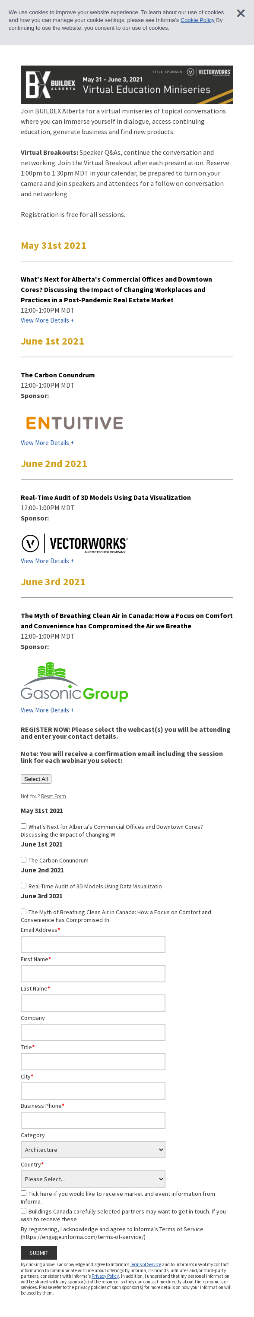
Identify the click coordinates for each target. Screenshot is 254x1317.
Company (33, 1018)
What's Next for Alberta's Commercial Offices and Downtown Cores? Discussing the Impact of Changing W (112, 830)
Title (28, 1047)
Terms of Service (145, 1264)
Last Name (35, 988)
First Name (36, 959)
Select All (36, 779)
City (27, 1076)
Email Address (40, 930)
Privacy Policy (105, 1276)
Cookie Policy (198, 20)
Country (32, 1164)
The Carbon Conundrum (59, 860)
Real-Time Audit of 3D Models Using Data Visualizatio (95, 886)
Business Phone (42, 1106)
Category (33, 1135)
